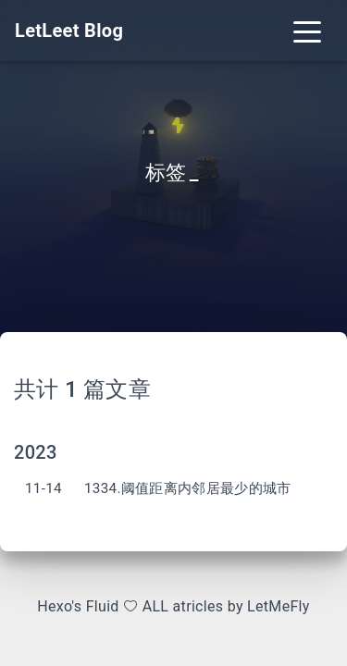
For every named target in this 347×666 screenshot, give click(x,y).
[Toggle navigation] (307, 30)
